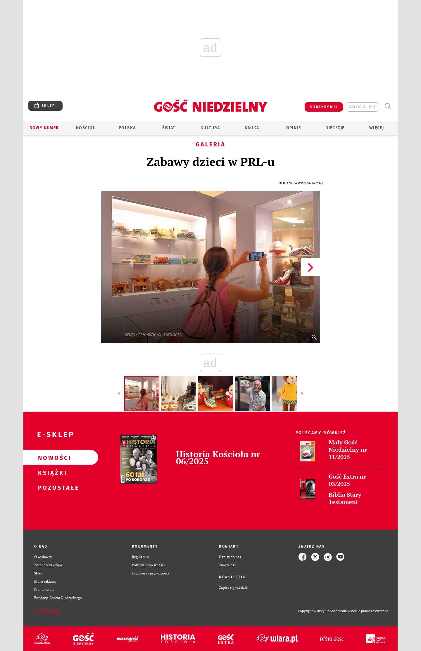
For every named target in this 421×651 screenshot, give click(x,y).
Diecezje (334, 127)
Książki (51, 472)
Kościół (86, 127)
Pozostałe (51, 487)
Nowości (51, 457)
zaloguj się (362, 107)
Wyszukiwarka (387, 106)
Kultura (210, 127)
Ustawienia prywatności (150, 573)
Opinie (293, 127)
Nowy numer (44, 127)
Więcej (376, 127)
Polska (127, 127)
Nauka (252, 127)
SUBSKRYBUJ (323, 107)
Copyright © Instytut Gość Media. (323, 611)
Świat (168, 127)
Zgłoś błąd (47, 611)
